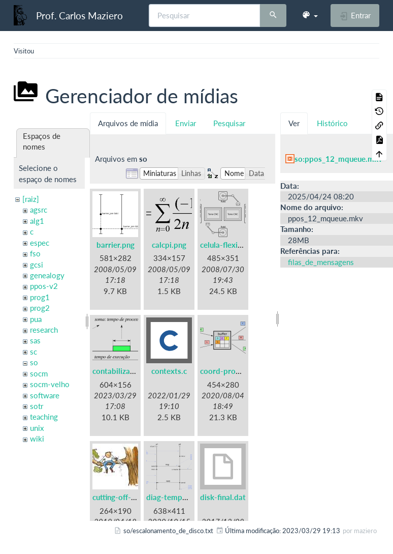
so (34, 362)
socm (39, 373)
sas (35, 340)
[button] (309, 15)
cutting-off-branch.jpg (129, 497)
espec (39, 242)
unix (37, 427)
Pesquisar (229, 123)
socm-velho (50, 384)
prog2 (40, 307)
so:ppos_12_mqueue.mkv (338, 158)
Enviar (185, 123)
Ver (294, 123)
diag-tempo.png (174, 497)
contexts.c (169, 370)
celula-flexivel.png (231, 244)
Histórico (332, 123)
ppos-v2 (44, 285)
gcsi (36, 264)
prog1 (40, 297)
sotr (36, 406)
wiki (37, 438)
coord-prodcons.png (235, 370)
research (44, 329)
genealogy (47, 275)
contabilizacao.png (124, 370)
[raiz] (30, 198)
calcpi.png (169, 244)
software (44, 395)
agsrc (38, 209)
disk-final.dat (223, 497)
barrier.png (115, 244)
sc (33, 351)
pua (36, 319)
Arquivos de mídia (128, 123)
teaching (44, 416)
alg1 (37, 220)
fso (35, 253)
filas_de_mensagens (321, 262)
